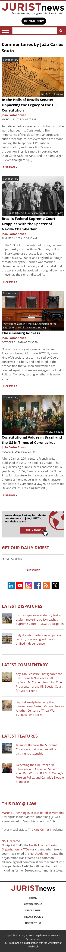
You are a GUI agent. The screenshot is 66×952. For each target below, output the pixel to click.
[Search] (34, 30)
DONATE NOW (34, 21)
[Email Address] (33, 558)
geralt (48, 431)
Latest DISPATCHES (22, 606)
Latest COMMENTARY (25, 665)
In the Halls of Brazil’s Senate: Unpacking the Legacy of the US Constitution (29, 105)
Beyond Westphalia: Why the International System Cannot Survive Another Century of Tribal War (40, 706)
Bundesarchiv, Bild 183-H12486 (44, 213)
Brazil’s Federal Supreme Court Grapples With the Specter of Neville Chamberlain (28, 223)
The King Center (38, 830)
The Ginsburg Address (21, 333)
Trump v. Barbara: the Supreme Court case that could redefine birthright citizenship (36, 749)
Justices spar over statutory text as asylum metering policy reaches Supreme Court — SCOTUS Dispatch (40, 619)
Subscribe (33, 570)
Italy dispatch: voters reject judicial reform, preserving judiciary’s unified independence (39, 639)
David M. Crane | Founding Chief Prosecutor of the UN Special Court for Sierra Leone (39, 686)
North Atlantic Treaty (43, 854)
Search (60, 30)
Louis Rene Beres (31, 715)
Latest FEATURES (20, 736)
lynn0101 (46, 94)
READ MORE (10, 167)
